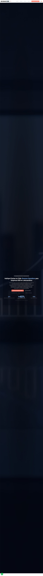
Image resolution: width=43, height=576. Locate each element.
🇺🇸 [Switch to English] (40, 1)
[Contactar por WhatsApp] (2, 574)
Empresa (29, 1)
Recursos (25, 1)
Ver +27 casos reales (28, 290)
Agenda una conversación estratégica (18, 290)
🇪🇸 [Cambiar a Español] (41, 1)
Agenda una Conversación (35, 1)
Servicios (17, 1)
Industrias (21, 1)
